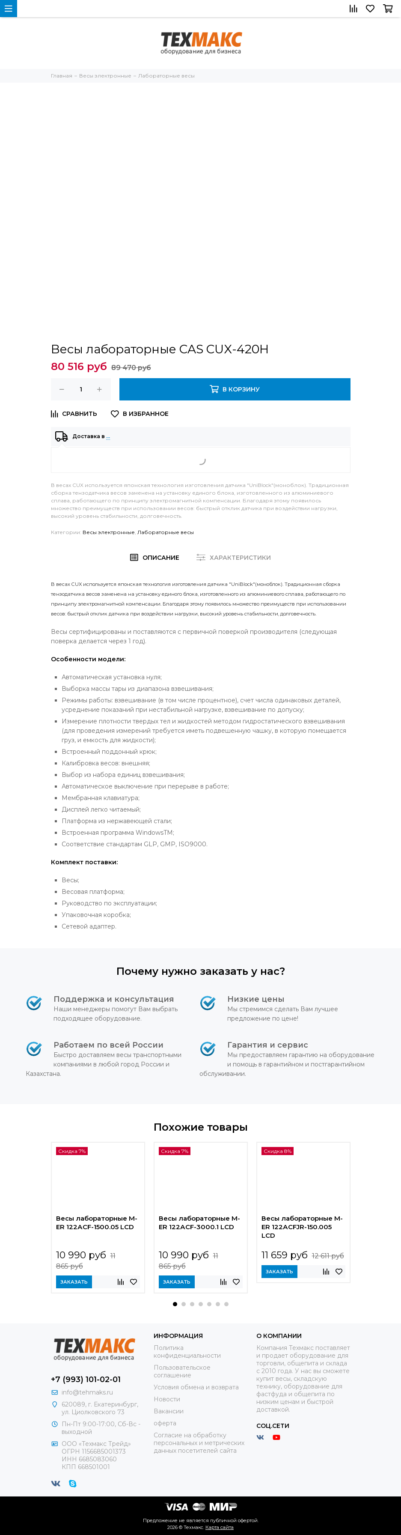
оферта (165, 1423)
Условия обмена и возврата (196, 1387)
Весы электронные (109, 532)
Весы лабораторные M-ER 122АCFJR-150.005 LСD (302, 1226)
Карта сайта (219, 1527)
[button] (175, 1304)
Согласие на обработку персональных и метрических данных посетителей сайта (199, 1442)
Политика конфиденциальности (187, 1351)
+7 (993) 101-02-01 (86, 1379)
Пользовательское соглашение (182, 1371)
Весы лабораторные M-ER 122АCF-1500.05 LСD (96, 1222)
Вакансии (169, 1411)
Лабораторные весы (165, 532)
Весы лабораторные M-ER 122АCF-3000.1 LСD (199, 1222)
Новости (167, 1399)
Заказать (74, 1282)
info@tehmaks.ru (87, 1392)
